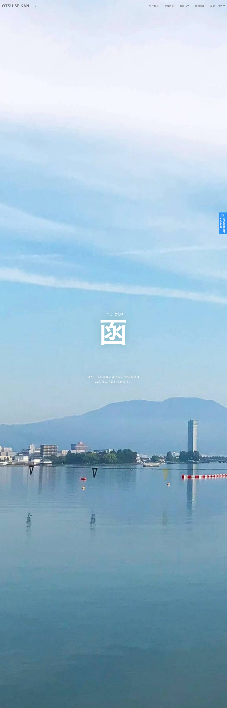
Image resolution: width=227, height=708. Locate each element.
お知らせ (184, 6)
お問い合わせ (217, 6)
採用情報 (200, 6)
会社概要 (154, 6)
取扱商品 (169, 6)
